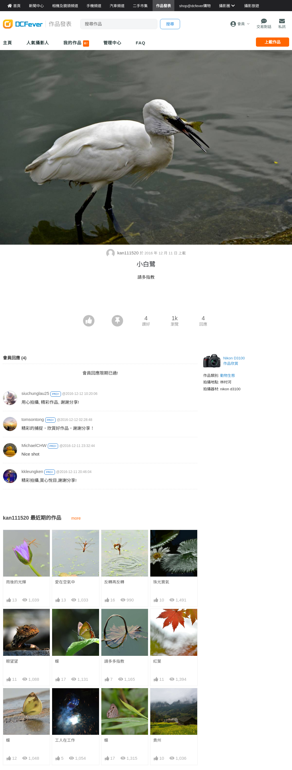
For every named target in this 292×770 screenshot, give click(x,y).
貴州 (157, 698)
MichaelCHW (34, 445)
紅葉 (157, 661)
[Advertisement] (146, 299)
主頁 (7, 42)
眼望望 (12, 661)
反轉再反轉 (114, 582)
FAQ (140, 42)
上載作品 (273, 42)
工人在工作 (65, 740)
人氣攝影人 (37, 42)
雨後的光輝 (16, 582)
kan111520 (123, 252)
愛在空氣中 (65, 582)
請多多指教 (114, 661)
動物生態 (227, 375)
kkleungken (32, 471)
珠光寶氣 (161, 582)
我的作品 (76, 43)
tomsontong (32, 419)
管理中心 (112, 42)
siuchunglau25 (35, 393)
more (76, 518)
